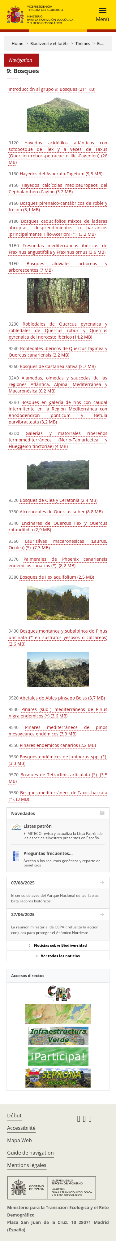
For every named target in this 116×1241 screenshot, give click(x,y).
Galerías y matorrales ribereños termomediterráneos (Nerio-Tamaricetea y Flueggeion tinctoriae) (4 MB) (58, 439)
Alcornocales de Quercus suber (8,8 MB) (61, 512)
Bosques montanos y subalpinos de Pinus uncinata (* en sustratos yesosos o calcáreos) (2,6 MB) (58, 637)
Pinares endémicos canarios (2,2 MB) (58, 745)
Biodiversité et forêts (49, 43)
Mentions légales (26, 1165)
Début (14, 1115)
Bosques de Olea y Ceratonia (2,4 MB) (58, 500)
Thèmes (82, 43)
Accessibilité (21, 1128)
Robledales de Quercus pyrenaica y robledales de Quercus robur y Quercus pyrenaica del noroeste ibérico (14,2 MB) (58, 330)
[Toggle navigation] (101, 14)
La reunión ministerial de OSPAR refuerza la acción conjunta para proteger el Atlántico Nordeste (54, 929)
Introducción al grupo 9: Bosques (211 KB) (52, 89)
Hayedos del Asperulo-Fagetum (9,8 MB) (61, 174)
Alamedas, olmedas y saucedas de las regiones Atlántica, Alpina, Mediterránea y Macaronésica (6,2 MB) (58, 384)
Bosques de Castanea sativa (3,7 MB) (58, 366)
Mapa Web (19, 1140)
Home (17, 43)
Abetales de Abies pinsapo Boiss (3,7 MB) (62, 698)
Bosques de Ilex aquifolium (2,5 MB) (57, 577)
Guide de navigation (30, 1152)
